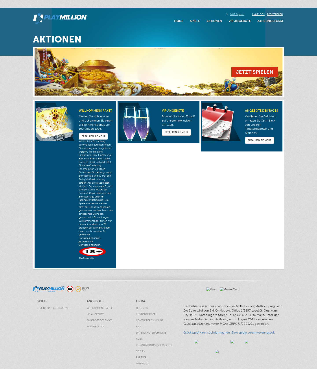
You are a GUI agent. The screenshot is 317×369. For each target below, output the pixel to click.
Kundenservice (145, 314)
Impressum (142, 363)
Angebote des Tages (99, 320)
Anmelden (258, 14)
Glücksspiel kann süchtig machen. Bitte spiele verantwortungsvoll (229, 332)
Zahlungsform (270, 21)
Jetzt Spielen (254, 72)
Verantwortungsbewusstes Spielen (154, 348)
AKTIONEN (214, 21)
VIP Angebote (240, 21)
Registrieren (275, 14)
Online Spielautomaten (52, 308)
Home (178, 21)
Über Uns (142, 308)
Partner (141, 357)
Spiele (195, 21)
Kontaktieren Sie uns (149, 320)
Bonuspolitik (95, 326)
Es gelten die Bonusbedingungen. (90, 243)
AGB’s (139, 339)
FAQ (138, 326)
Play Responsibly (86, 258)
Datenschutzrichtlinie (151, 332)
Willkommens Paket (99, 308)
